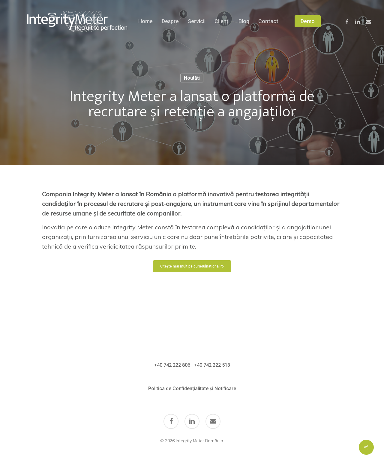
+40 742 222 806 (172, 365)
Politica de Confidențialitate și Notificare (192, 388)
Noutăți (192, 78)
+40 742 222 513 (212, 365)
